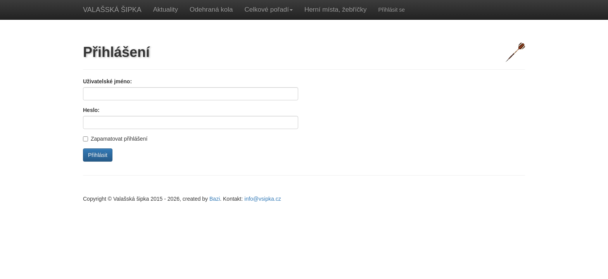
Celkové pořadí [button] (269, 9)
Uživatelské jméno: (107, 81)
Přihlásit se (391, 10)
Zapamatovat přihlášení (115, 139)
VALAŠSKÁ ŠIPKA (112, 10)
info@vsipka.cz (262, 199)
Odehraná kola (211, 9)
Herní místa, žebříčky (335, 9)
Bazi (214, 199)
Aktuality (165, 9)
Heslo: (91, 110)
